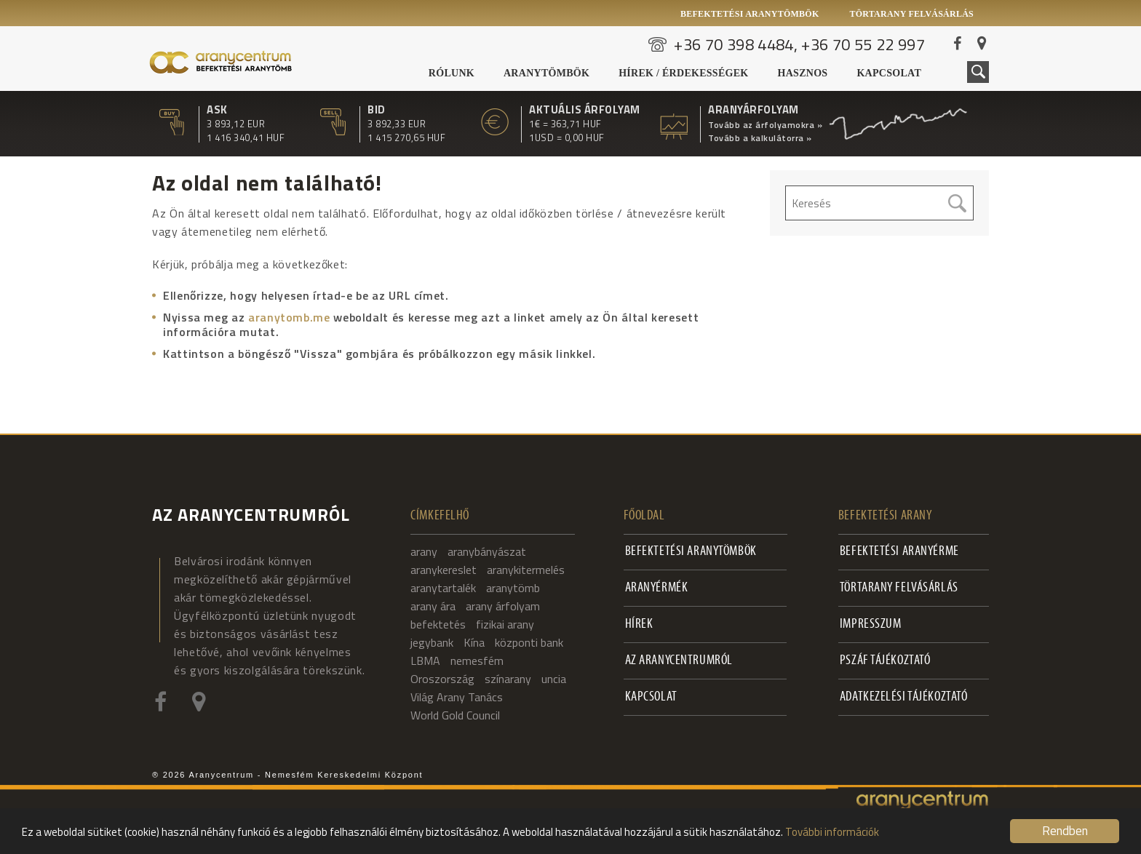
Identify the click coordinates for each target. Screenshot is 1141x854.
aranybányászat (487, 551)
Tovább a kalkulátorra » (760, 138)
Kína (474, 642)
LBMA (425, 660)
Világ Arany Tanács (456, 697)
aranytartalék (443, 587)
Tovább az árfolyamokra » (765, 125)
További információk (832, 831)
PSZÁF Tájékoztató (885, 661)
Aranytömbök (546, 73)
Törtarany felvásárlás (911, 14)
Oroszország (442, 678)
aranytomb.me (289, 317)
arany (423, 551)
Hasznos (803, 73)
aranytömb (513, 587)
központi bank (529, 642)
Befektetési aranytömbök (749, 14)
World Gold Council (455, 715)
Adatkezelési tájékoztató (904, 697)
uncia (553, 678)
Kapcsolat (888, 73)
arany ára (433, 606)
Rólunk (451, 73)
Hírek (639, 624)
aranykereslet (443, 569)
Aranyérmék (656, 588)
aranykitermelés (526, 569)
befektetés (438, 624)
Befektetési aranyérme (899, 552)
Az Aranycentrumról (679, 661)
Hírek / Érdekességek (683, 73)
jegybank (431, 642)
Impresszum (871, 624)
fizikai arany (505, 624)
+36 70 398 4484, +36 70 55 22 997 (799, 44)
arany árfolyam (503, 606)
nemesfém (477, 660)
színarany (508, 678)
